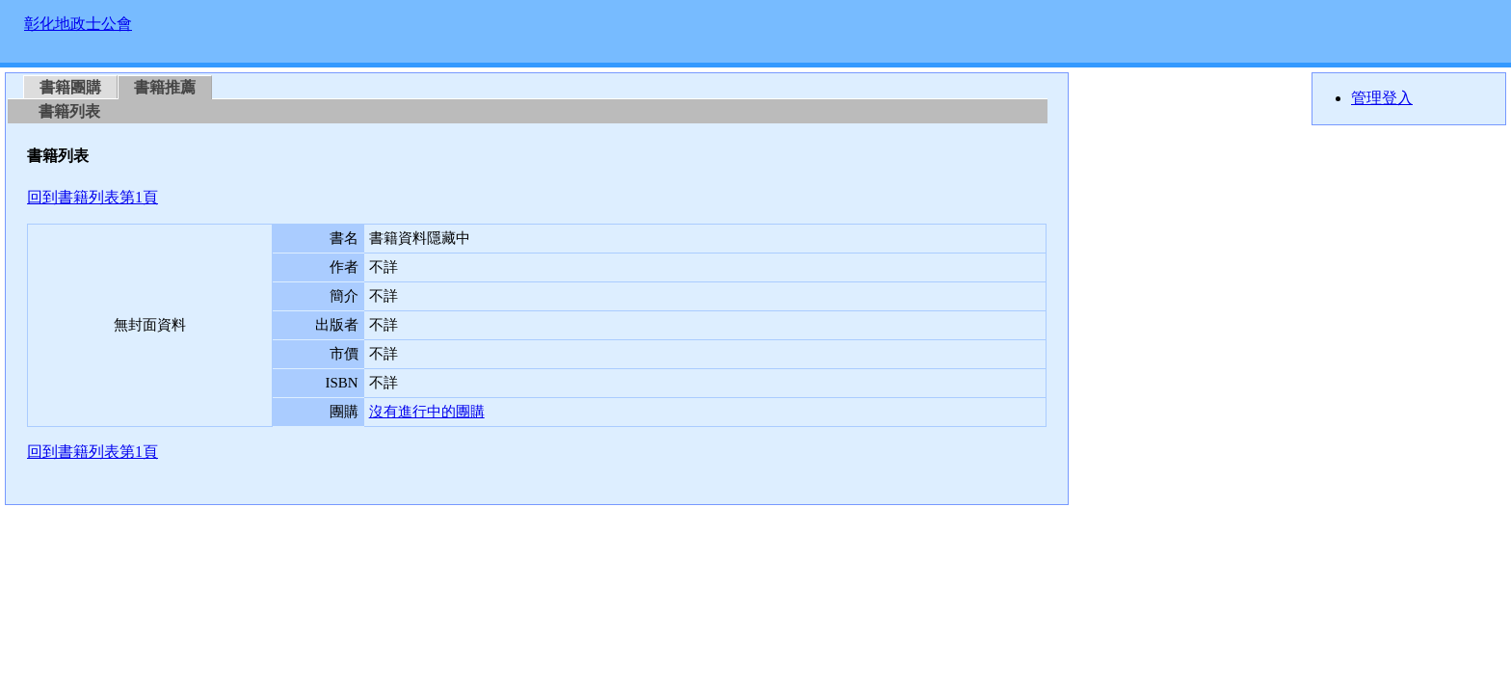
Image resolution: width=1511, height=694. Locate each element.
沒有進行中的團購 (427, 411)
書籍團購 (70, 87)
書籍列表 (69, 111)
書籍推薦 (165, 87)
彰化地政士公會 (78, 23)
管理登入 (1382, 98)
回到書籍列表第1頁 (92, 197)
